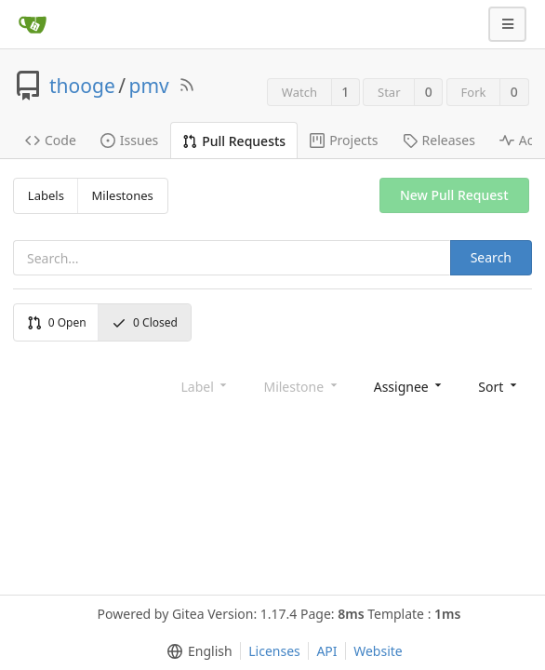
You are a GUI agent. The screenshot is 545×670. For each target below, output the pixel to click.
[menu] (410, 386)
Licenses (274, 651)
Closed (145, 322)
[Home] (33, 24)
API (326, 651)
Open (56, 322)
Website (378, 651)
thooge (82, 85)
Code (50, 140)
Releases (439, 140)
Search (491, 257)
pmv (149, 85)
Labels (46, 195)
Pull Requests (234, 141)
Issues (129, 140)
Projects (344, 140)
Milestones (122, 195)
